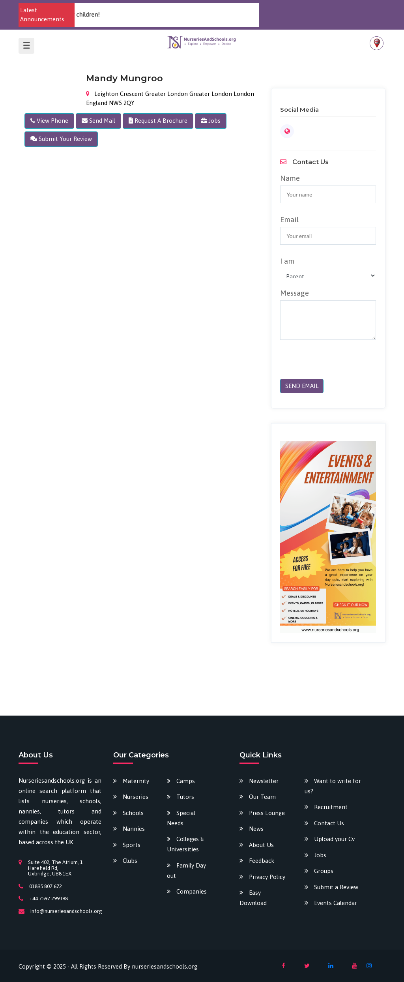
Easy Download (253, 897)
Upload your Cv (334, 839)
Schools (133, 813)
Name (290, 178)
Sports (131, 844)
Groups (323, 871)
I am (287, 261)
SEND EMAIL (302, 385)
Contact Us (329, 823)
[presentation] (334, 363)
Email (289, 219)
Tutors (185, 796)
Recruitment (331, 807)
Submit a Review (336, 887)
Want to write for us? (333, 786)
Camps (185, 781)
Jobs (320, 855)
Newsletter (264, 781)
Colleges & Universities (185, 844)
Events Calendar (335, 903)
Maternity (136, 781)
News (256, 828)
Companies (191, 891)
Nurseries (135, 796)
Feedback (261, 860)
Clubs (130, 860)
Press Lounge (267, 813)
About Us (261, 844)
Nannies (134, 828)
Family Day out (186, 870)
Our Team (262, 796)
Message (294, 293)
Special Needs (181, 818)
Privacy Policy (267, 876)
